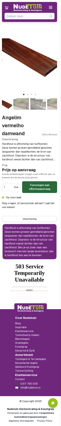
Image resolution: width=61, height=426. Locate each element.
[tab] (24, 94)
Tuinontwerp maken (27, 335)
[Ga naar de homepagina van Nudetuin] (28, 7)
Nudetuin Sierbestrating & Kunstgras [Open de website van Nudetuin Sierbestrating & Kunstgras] (30, 409)
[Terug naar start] (30, 308)
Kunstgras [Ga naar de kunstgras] (21, 346)
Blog (18, 323)
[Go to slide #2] (21, 104)
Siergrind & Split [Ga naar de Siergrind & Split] (25, 350)
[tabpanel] (29, 241)
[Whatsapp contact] (53, 403)
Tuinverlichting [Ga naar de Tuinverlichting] (24, 370)
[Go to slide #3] (38, 104)
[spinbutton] (8, 187)
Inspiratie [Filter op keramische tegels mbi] (21, 327)
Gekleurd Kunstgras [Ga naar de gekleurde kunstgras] (27, 366)
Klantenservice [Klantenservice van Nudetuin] (24, 331)
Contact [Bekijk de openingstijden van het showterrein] (20, 379)
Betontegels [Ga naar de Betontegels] (22, 338)
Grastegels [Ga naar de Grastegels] (21, 342)
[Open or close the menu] (50, 8)
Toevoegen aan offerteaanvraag (39, 187)
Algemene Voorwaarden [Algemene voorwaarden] (21, 421)
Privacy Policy (44, 421)
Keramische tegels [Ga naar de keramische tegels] (26, 362)
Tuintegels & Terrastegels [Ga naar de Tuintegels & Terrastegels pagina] (30, 359)
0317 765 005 (24, 207)
